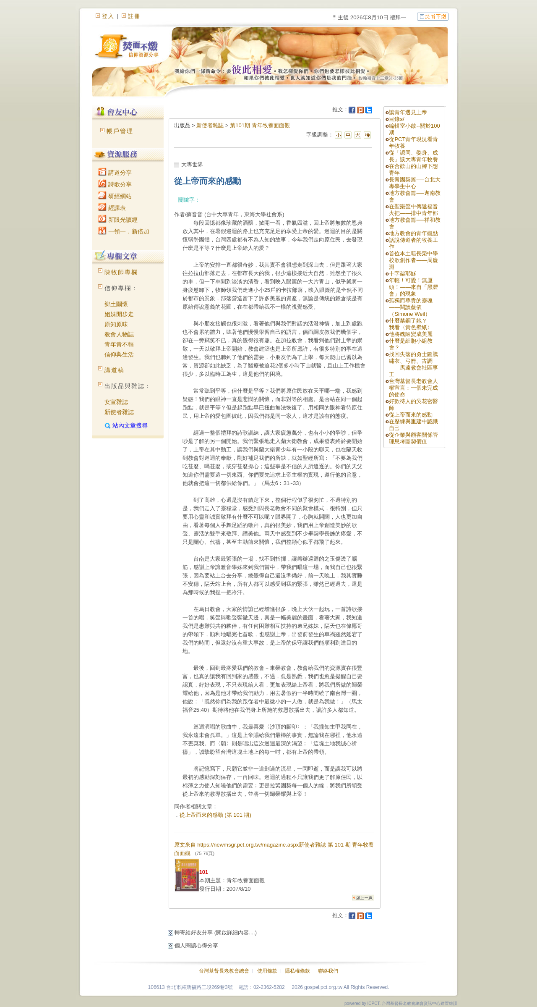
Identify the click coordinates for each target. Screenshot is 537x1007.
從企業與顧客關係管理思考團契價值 (413, 438)
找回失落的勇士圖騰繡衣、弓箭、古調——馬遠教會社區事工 (413, 364)
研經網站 (115, 196)
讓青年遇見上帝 (408, 112)
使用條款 (267, 971)
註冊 (134, 16)
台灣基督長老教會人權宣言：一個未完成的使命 (413, 388)
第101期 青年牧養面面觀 (259, 125)
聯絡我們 (328, 971)
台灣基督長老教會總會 (224, 971)
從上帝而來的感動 (411, 415)
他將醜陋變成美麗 (411, 334)
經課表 (112, 208)
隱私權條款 (297, 971)
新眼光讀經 (118, 219)
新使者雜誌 (119, 412)
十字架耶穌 (402, 273)
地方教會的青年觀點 (413, 233)
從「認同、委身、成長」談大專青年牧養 (413, 156)
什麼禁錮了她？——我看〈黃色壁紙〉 (413, 323)
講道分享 (115, 172)
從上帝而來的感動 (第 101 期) (215, 815)
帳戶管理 (120, 131)
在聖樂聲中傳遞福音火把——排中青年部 (413, 209)
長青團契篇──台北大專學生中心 (414, 182)
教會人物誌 (119, 334)
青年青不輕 (119, 344)
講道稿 (114, 370)
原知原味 (116, 324)
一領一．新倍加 (123, 231)
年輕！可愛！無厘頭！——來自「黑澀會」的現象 (413, 287)
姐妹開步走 (119, 314)
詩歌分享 (115, 184)
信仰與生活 (119, 354)
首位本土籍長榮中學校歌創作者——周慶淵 (413, 260)
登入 (108, 16)
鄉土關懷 (116, 304)
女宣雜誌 (116, 402)
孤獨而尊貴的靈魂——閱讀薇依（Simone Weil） (411, 307)
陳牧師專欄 (121, 272)
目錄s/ (396, 119)
